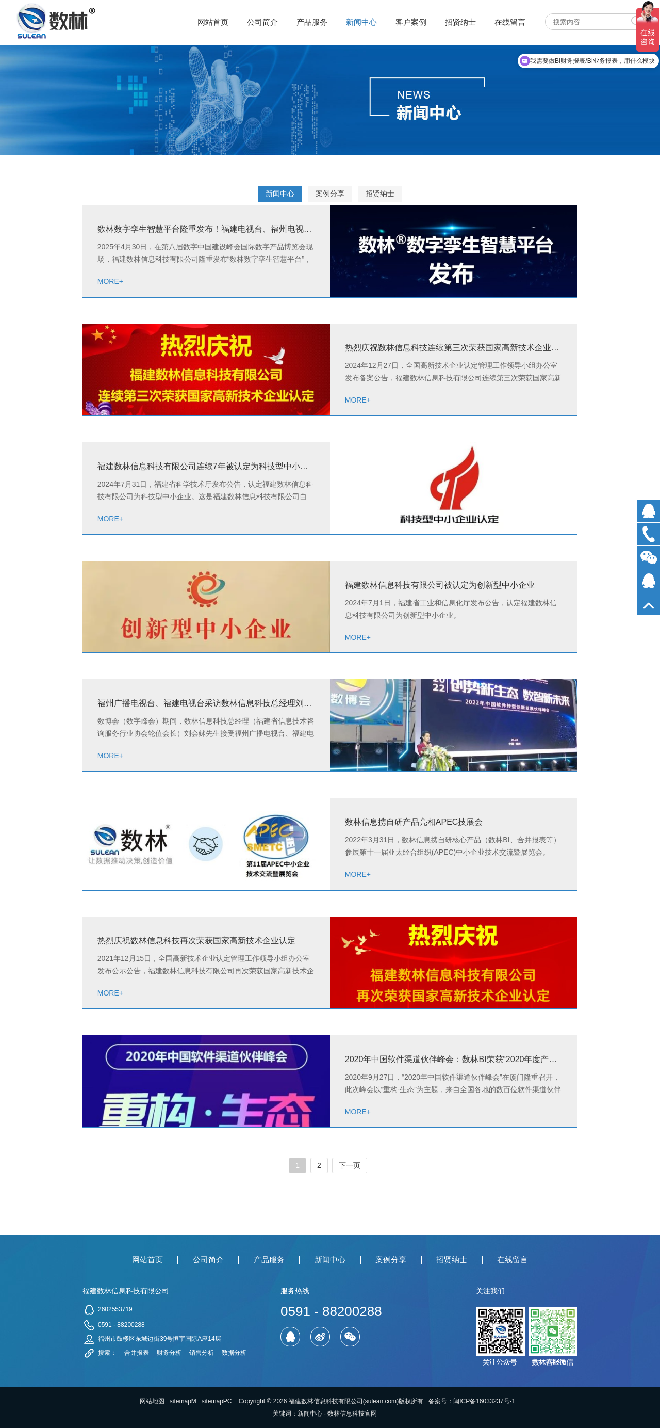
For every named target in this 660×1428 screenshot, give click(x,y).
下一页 (349, 1165)
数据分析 (234, 1352)
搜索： (107, 1352)
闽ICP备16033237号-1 (484, 1401)
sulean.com (381, 1401)
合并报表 (136, 1352)
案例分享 (330, 193)
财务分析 (169, 1352)
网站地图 (152, 1401)
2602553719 (115, 1309)
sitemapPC (217, 1401)
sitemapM (183, 1401)
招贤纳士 (380, 193)
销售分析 (201, 1352)
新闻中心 (280, 193)
